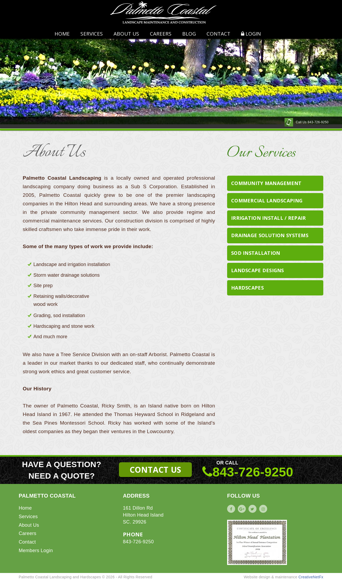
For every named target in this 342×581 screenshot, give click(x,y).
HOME (62, 33)
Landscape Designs (257, 270)
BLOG (189, 33)
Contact (27, 542)
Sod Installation (255, 253)
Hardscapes (247, 287)
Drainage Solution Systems (269, 235)
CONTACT (218, 33)
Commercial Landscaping (266, 200)
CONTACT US (155, 469)
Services (91, 33)
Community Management (266, 183)
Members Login (36, 550)
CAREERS (161, 33)
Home (25, 508)
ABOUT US (126, 33)
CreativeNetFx (310, 577)
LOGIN (251, 33)
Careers (27, 533)
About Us (29, 525)
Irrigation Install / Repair (268, 218)
